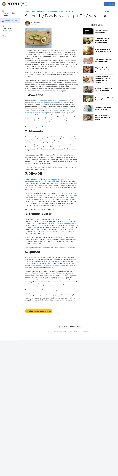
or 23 (34, 137)
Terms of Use (84, 331)
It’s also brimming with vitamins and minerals (45, 265)
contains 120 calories (53, 179)
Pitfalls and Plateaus (66, 11)
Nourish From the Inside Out (47, 11)
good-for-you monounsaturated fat (48, 102)
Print (108, 11)
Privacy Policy (72, 331)
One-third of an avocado (50, 127)
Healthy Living (30, 11)
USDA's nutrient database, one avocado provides (53, 100)
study (60, 145)
